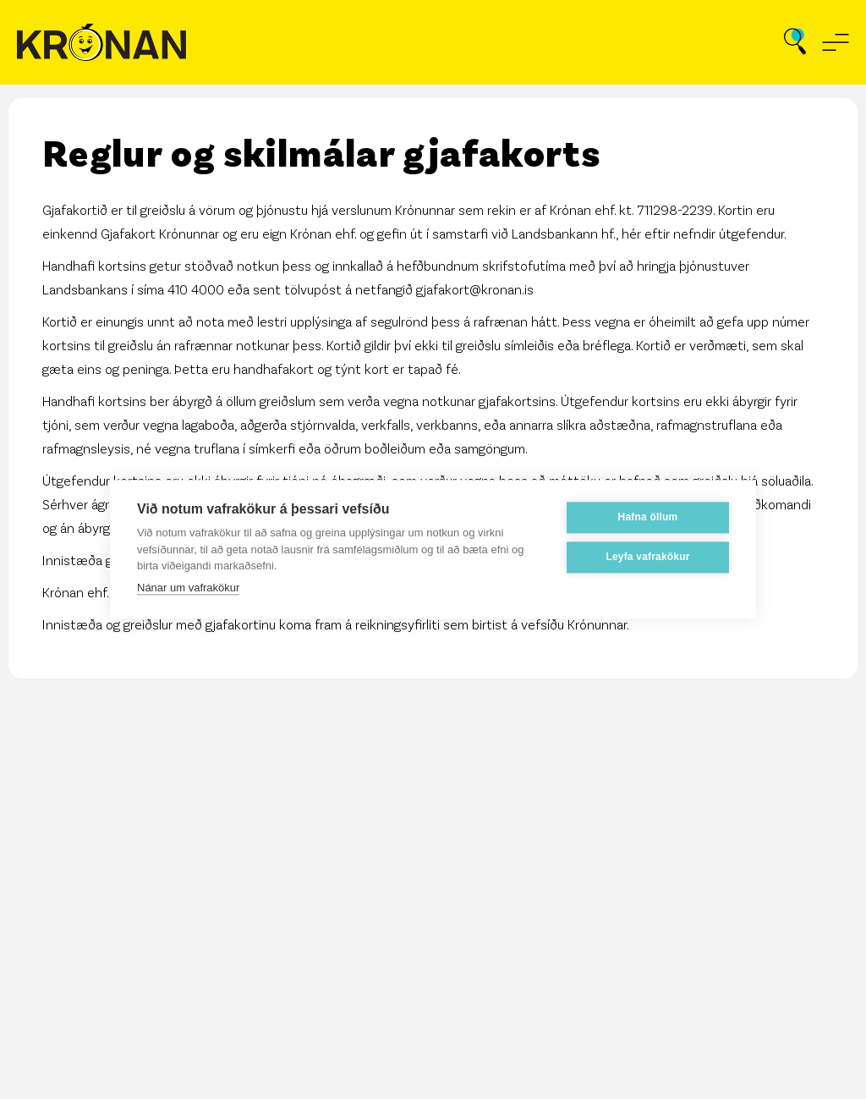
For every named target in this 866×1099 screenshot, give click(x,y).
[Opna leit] (794, 42)
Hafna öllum (648, 517)
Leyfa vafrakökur (647, 557)
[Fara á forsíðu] (101, 42)
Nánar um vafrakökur (188, 586)
